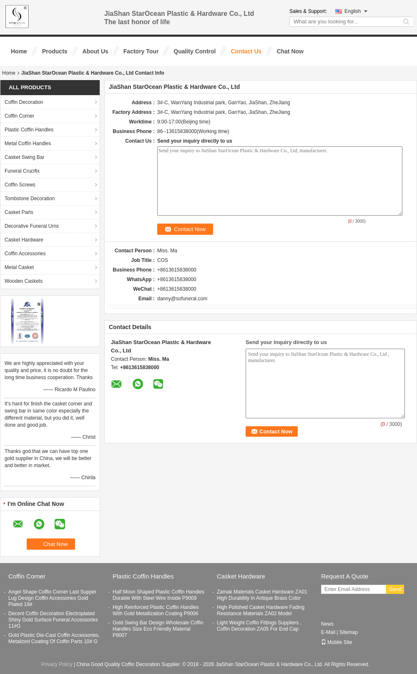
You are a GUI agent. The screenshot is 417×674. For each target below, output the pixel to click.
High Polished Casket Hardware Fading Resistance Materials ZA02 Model (260, 610)
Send (395, 589)
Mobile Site (336, 642)
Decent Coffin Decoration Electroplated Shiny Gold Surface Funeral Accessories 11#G (53, 620)
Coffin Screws (20, 185)
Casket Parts (19, 212)
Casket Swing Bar (24, 157)
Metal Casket (19, 267)
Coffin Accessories (25, 254)
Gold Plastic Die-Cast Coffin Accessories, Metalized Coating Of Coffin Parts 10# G (54, 638)
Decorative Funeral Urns (32, 226)
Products (55, 51)
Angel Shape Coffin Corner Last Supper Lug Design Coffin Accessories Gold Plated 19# (52, 598)
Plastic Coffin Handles (29, 130)
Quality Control (194, 51)
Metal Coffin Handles (28, 143)
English (355, 11)
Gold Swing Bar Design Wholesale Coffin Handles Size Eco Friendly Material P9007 (158, 629)
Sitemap (348, 632)
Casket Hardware (24, 240)
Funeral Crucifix (22, 171)
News (327, 624)
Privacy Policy (57, 664)
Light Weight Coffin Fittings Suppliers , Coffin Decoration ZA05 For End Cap (259, 626)
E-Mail (328, 632)
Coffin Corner (19, 116)
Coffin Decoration (24, 102)
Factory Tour (141, 51)
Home (19, 51)
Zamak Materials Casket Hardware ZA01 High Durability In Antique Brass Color (262, 595)
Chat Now (290, 51)
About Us (95, 51)
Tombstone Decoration (30, 198)
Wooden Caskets (24, 281)
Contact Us (246, 51)
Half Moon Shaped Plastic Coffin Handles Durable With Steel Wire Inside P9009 (158, 595)
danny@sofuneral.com (182, 299)
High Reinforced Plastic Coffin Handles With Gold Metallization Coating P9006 (156, 610)
